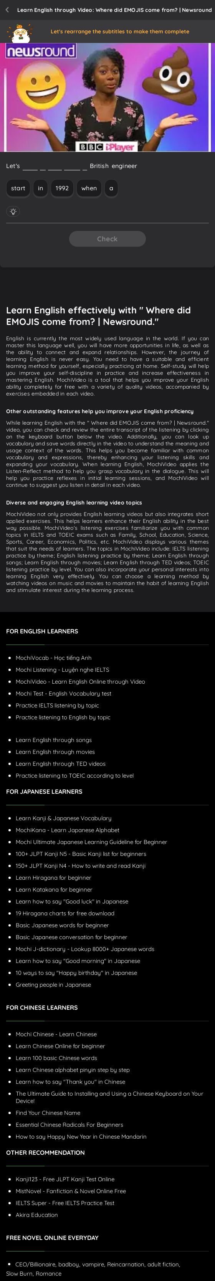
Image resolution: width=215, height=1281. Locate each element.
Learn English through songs (54, 740)
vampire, (93, 1264)
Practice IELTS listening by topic (57, 705)
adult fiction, (163, 1264)
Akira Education (37, 1214)
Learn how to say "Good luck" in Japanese (72, 901)
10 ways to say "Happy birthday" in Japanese (76, 972)
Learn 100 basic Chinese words (56, 1058)
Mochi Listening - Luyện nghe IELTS (62, 669)
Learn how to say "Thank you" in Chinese (70, 1081)
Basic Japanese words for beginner (62, 925)
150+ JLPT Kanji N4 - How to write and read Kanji (81, 865)
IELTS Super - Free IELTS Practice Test (65, 1203)
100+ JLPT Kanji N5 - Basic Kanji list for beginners (81, 853)
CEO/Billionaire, (35, 1264)
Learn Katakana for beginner (54, 889)
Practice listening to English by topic (63, 717)
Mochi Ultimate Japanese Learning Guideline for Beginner (91, 842)
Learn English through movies (55, 751)
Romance (48, 1273)
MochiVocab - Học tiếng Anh (54, 657)
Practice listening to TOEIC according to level (75, 775)
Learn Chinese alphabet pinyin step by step (73, 1069)
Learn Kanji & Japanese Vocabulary (64, 818)
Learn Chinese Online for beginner (60, 1046)
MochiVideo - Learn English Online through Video (80, 681)
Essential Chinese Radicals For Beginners (69, 1124)
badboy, (69, 1264)
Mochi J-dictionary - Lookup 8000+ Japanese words (85, 949)
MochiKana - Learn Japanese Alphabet (67, 830)
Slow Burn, (20, 1273)
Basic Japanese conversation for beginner (71, 937)
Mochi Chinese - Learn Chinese (56, 1034)
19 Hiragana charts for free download (65, 913)
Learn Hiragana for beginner (53, 877)
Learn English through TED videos (61, 763)
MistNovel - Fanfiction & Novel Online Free (71, 1191)
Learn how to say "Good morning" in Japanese (78, 960)
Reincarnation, (126, 1264)
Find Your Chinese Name (48, 1112)
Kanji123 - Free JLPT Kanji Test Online (65, 1179)
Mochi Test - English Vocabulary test (63, 693)
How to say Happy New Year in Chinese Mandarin (81, 1136)
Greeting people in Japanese (53, 984)
